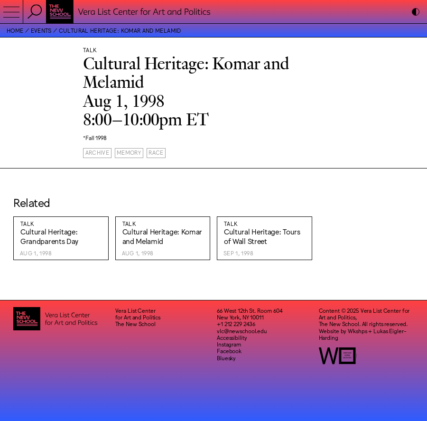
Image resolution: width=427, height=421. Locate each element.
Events (41, 30)
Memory (129, 152)
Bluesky (226, 358)
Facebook (229, 350)
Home (15, 30)
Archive (97, 152)
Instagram (229, 344)
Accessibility (232, 337)
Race (156, 152)
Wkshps (357, 330)
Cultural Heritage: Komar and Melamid (120, 30)
